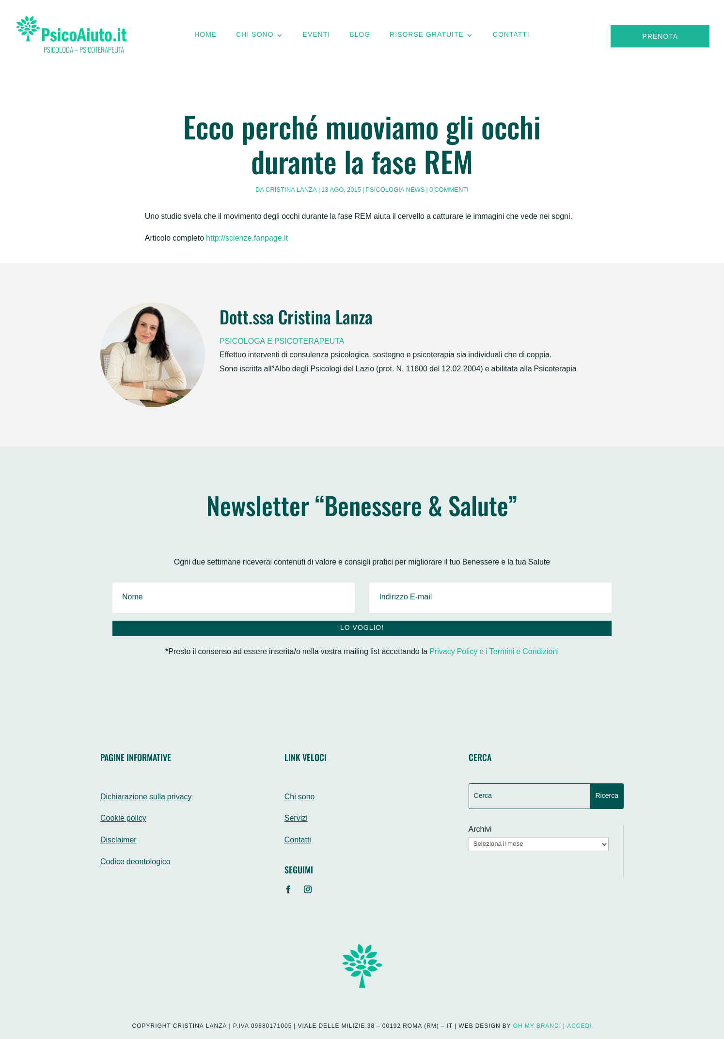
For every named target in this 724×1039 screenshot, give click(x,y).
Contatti (511, 37)
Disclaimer (118, 840)
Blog (359, 37)
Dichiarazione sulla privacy (146, 797)
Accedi (579, 1026)
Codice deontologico (135, 862)
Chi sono (254, 37)
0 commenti (449, 190)
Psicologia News (395, 190)
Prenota (660, 37)
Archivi (480, 831)
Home (205, 37)
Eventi (317, 37)
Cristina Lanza (291, 190)
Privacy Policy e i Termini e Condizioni (494, 652)
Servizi (296, 818)
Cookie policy (123, 818)
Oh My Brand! (537, 1026)
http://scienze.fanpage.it (247, 238)
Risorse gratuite (427, 37)
